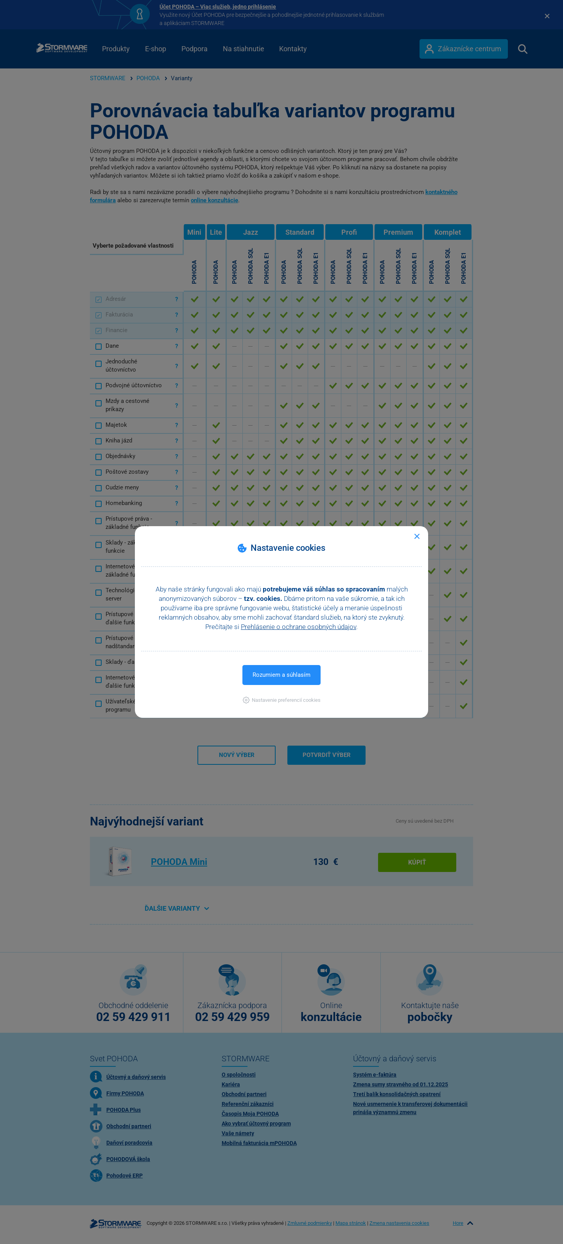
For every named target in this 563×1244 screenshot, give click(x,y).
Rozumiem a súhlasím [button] (281, 674)
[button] (282, 700)
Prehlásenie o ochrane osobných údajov (298, 627)
